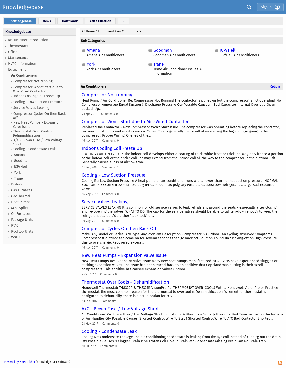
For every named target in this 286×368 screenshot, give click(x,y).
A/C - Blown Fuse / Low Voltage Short (38, 142)
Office (12, 52)
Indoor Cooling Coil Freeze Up (36, 96)
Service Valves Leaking (31, 108)
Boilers (16, 184)
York (17, 173)
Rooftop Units (22, 231)
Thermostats (18, 46)
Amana (19, 155)
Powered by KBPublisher (19, 362)
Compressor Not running (32, 81)
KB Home (88, 31)
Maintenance (18, 58)
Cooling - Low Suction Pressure (37, 102)
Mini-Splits (19, 208)
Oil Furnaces (21, 214)
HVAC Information (22, 64)
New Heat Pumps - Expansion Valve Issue (36, 124)
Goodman (21, 161)
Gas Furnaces (21, 190)
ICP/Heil (20, 167)
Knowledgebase (23, 7)
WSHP (15, 237)
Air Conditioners (24, 75)
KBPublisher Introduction (28, 40)
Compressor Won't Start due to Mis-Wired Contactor (38, 89)
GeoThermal (20, 196)
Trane (18, 178)
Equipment (17, 69)
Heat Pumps (20, 202)
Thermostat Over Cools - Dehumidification (32, 133)
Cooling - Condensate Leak (34, 149)
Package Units (22, 220)
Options (275, 86)
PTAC (14, 225)
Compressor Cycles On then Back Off (39, 116)
